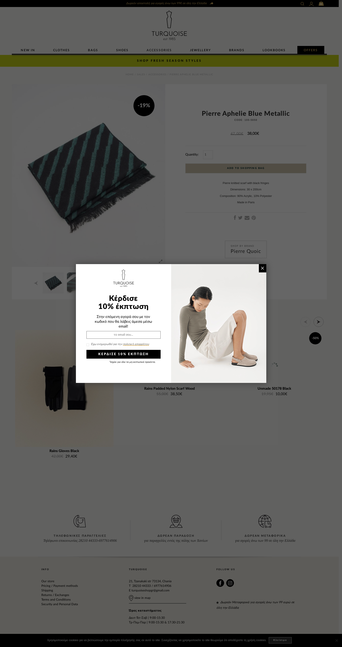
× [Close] (262, 268)
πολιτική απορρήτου (136, 344)
